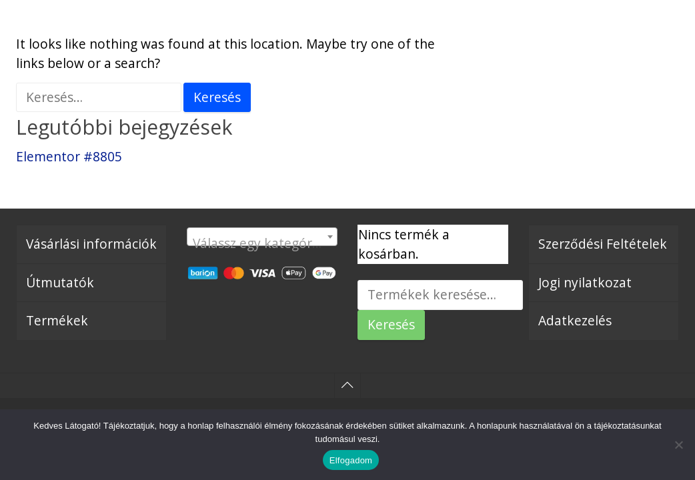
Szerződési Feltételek (602, 244)
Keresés (391, 324)
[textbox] (262, 243)
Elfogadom (350, 460)
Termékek (57, 320)
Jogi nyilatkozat (585, 282)
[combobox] (262, 236)
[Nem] (678, 444)
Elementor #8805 (69, 156)
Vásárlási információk (91, 244)
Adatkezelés (575, 320)
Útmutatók (60, 282)
